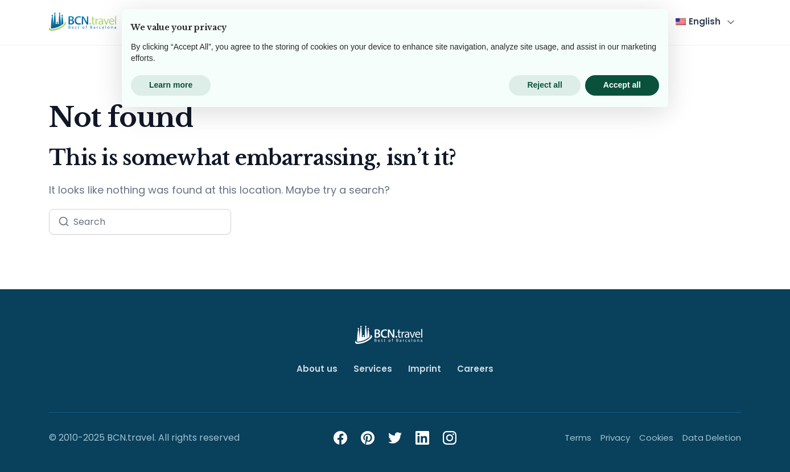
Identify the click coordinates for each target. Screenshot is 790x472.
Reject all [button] (544, 440)
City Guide (501, 21)
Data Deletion (711, 438)
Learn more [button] (170, 440)
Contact (633, 21)
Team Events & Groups (409, 21)
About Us (577, 21)
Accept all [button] (622, 440)
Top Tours (318, 21)
